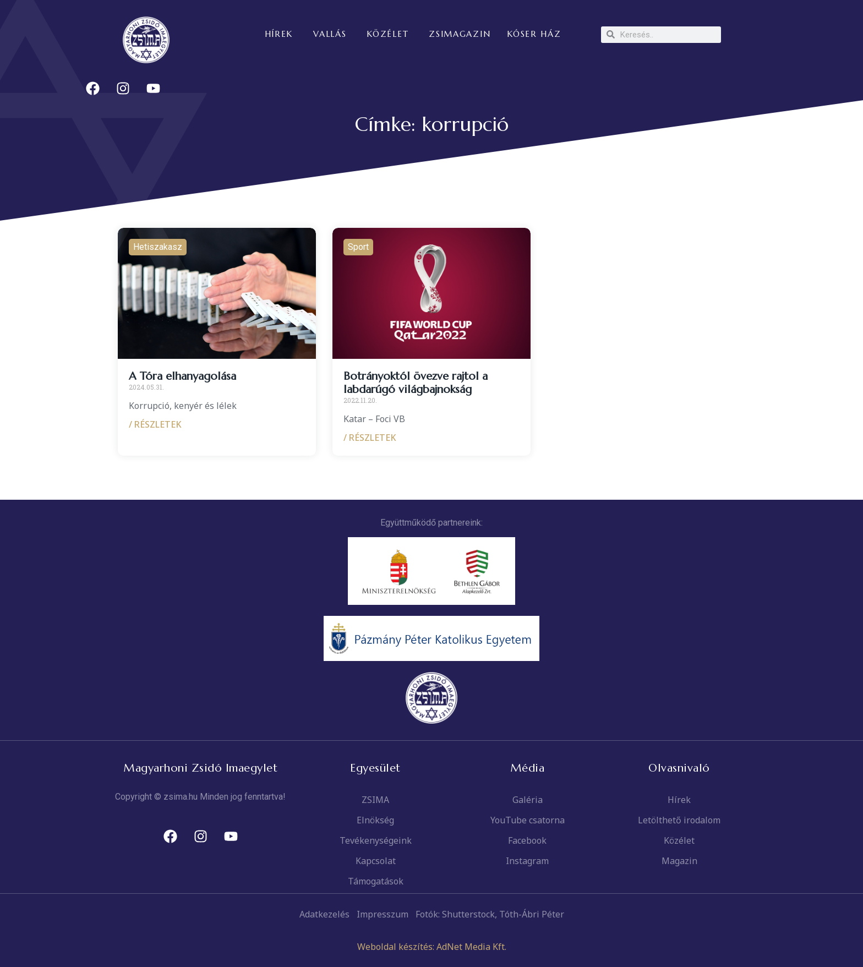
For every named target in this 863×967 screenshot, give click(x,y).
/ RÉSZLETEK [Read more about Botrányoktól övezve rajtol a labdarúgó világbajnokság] (369, 437)
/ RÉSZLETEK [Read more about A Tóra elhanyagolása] (155, 424)
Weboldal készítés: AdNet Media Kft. (431, 947)
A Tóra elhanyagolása (182, 376)
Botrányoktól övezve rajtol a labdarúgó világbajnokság (415, 382)
